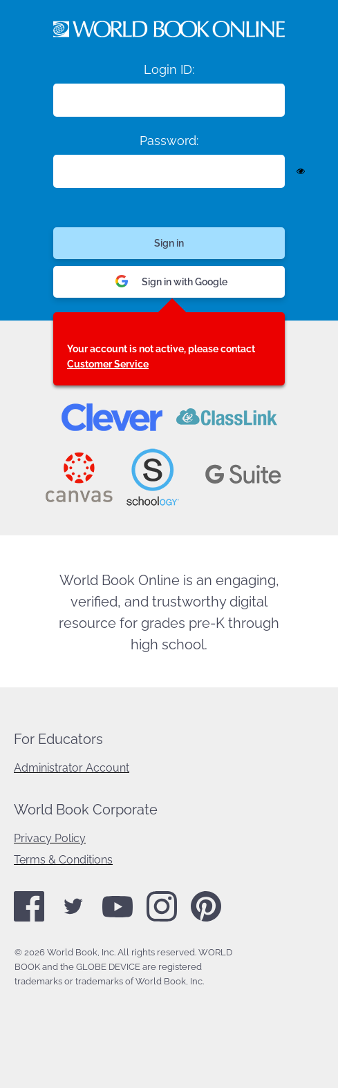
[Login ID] (169, 100)
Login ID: (169, 69)
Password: (169, 140)
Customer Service (108, 364)
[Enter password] (169, 171)
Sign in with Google (171, 282)
